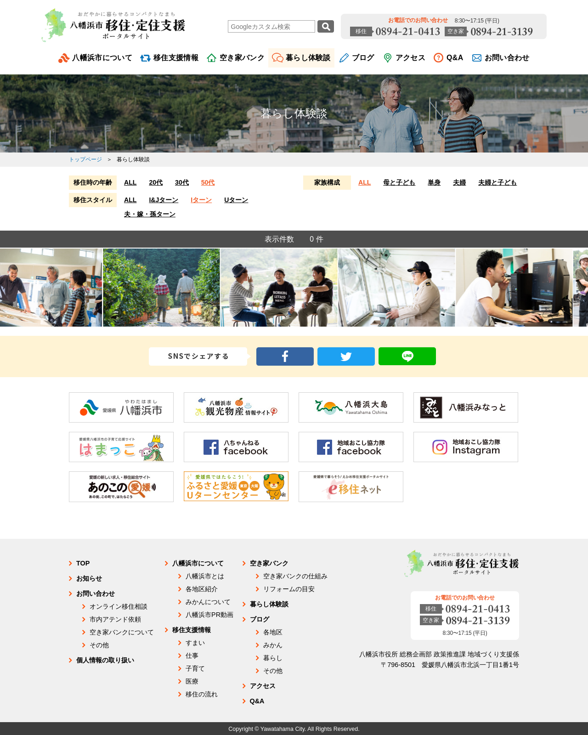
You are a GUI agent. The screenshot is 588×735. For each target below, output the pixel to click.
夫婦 (459, 182)
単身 (434, 182)
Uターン (236, 200)
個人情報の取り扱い (105, 660)
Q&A (455, 58)
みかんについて (208, 601)
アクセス (410, 58)
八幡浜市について (102, 58)
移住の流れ (202, 694)
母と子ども (399, 182)
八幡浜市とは (205, 576)
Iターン (201, 200)
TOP (83, 563)
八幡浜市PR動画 (209, 614)
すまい (195, 642)
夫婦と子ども (497, 182)
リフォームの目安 (289, 589)
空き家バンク (242, 58)
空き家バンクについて (122, 632)
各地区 (273, 632)
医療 (192, 681)
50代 (208, 182)
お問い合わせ (507, 58)
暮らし (273, 658)
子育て (195, 668)
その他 (99, 645)
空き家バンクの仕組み (295, 576)
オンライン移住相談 (118, 606)
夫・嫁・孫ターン (149, 214)
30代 (182, 182)
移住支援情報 (175, 58)
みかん (273, 645)
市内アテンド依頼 (115, 619)
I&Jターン (163, 200)
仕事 (192, 655)
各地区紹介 (202, 589)
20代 (156, 182)
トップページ (85, 159)
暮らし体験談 (308, 58)
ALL (130, 182)
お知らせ (89, 578)
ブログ (363, 58)
